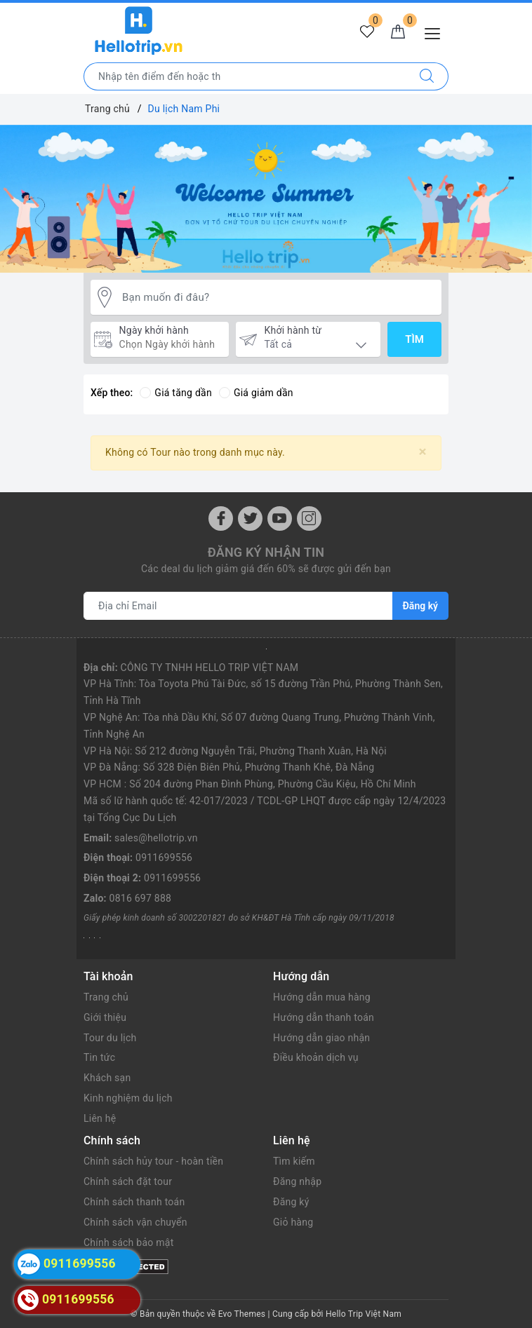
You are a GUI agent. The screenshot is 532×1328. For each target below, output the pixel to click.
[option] (266, 199)
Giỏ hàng (293, 1222)
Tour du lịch (110, 1037)
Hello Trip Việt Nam (363, 1314)
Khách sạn (107, 1077)
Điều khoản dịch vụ (316, 1057)
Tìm (414, 339)
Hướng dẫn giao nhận (321, 1037)
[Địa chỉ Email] (238, 606)
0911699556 (163, 857)
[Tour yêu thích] (367, 32)
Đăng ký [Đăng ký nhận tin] (420, 605)
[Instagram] (309, 518)
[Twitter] (250, 518)
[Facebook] (220, 518)
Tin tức (99, 1057)
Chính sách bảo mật (128, 1242)
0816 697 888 (140, 898)
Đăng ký (291, 1201)
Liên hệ (100, 1118)
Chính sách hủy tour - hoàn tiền (153, 1161)
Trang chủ (106, 997)
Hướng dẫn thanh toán (323, 1017)
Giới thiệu (105, 1017)
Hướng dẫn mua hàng (322, 997)
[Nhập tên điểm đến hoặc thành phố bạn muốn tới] (245, 76)
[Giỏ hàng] (398, 32)
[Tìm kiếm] (427, 76)
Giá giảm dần (256, 392)
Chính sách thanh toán (134, 1201)
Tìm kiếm (294, 1161)
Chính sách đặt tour (128, 1181)
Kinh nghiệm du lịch (128, 1098)
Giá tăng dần (176, 392)
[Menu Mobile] (436, 32)
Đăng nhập (297, 1181)
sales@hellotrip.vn (156, 837)
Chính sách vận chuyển (135, 1222)
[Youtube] (279, 518)
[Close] (423, 452)
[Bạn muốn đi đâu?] (278, 297)
